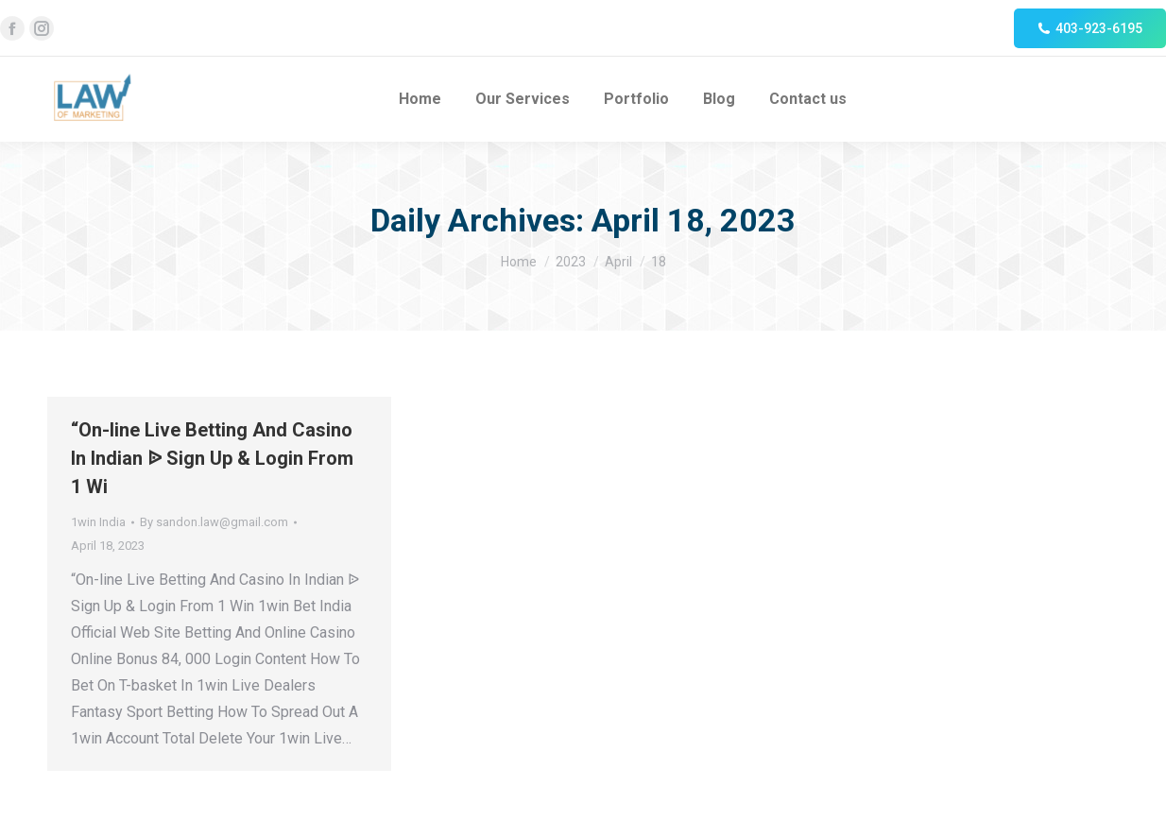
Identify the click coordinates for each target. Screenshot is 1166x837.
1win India (98, 522)
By (214, 522)
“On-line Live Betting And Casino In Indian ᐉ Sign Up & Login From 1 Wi (212, 458)
